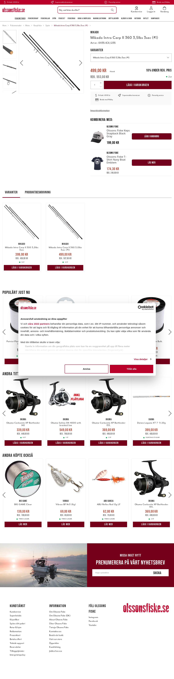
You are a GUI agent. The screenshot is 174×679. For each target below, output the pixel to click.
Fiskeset (62, 18)
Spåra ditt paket (17, 623)
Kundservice (15, 611)
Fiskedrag (71, 18)
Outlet (146, 18)
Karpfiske (38, 25)
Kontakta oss (55, 631)
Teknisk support (17, 643)
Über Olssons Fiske (58, 623)
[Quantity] (95, 85)
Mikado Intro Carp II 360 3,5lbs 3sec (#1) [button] (131, 57)
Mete (27, 25)
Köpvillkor (14, 619)
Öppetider (54, 643)
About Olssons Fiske (58, 619)
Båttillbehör (114, 18)
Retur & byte (15, 627)
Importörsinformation (100, 110)
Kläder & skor (126, 18)
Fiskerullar (45, 18)
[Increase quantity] (101, 83)
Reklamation (16, 631)
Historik (112, 72)
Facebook (93, 621)
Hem (4, 25)
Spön (54, 18)
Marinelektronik (99, 18)
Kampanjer (155, 18)
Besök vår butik (56, 635)
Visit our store (55, 639)
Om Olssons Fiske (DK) (59, 615)
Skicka (157, 573)
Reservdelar (15, 647)
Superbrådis (15, 615)
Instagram (93, 617)
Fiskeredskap (33, 18)
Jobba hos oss (55, 651)
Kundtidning (55, 647)
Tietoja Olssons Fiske (59, 627)
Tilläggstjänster (17, 651)
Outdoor (137, 18)
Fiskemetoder (20, 18)
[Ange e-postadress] (119, 572)
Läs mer (23, 361)
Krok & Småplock (84, 18)
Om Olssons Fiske (57, 611)
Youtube (92, 625)
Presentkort (15, 635)
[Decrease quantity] (101, 87)
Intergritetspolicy (17, 655)
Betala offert (16, 639)
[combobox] (86, 10)
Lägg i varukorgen (137, 85)
